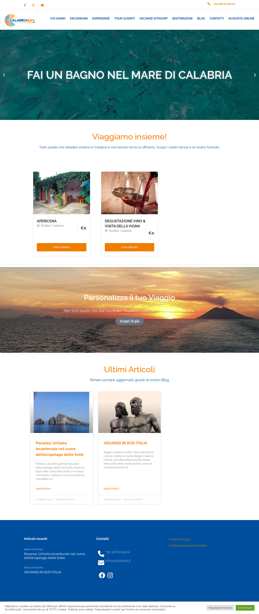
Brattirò (46, 225)
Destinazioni (182, 18)
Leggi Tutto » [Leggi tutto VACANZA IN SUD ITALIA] (112, 489)
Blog (201, 18)
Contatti (217, 18)
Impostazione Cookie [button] (220, 607)
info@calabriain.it (118, 561)
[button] (4, 75)
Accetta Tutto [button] (245, 607)
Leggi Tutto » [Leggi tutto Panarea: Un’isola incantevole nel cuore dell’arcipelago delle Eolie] (44, 489)
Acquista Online (241, 18)
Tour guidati (124, 18)
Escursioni (79, 18)
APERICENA (47, 221)
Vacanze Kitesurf (153, 18)
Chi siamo (57, 18)
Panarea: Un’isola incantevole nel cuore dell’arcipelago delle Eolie (60, 449)
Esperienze (101, 18)
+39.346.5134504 (224, 3)
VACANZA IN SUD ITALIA (125, 443)
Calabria (57, 225)
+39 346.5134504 (117, 552)
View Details (61, 247)
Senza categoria (33, 550)
